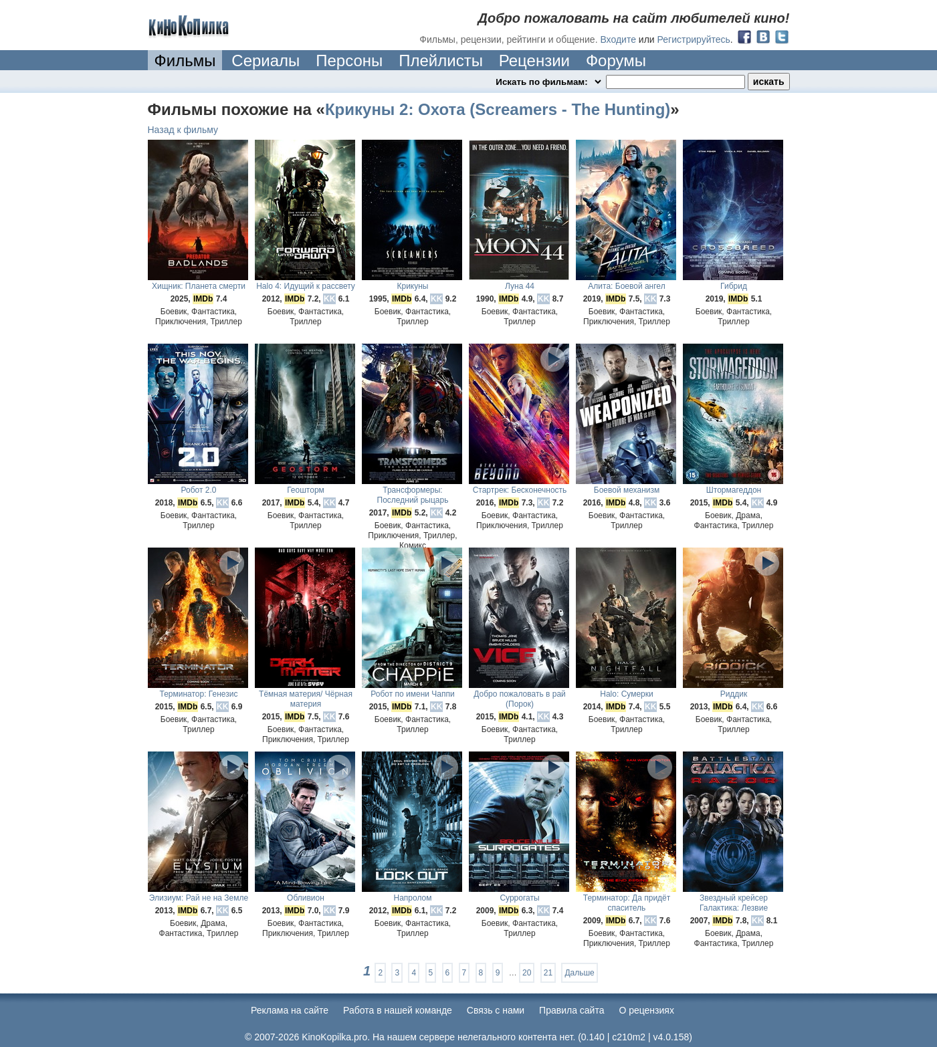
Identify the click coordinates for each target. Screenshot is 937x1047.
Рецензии (534, 60)
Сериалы (265, 60)
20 (526, 972)
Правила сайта (571, 1010)
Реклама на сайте (289, 1010)
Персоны (349, 60)
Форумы (616, 60)
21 (548, 972)
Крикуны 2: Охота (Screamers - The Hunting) (497, 109)
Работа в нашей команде (397, 1010)
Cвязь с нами (495, 1010)
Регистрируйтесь (693, 39)
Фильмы (185, 60)
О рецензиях (646, 1010)
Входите (618, 39)
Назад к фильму (183, 129)
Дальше (579, 972)
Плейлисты (441, 60)
